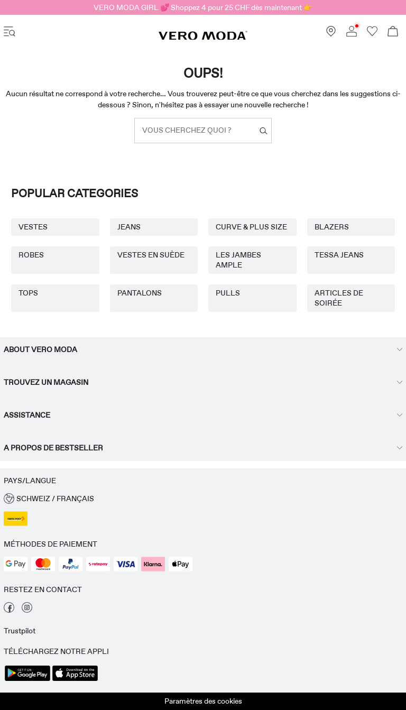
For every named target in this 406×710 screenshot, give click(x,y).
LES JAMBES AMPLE (238, 260)
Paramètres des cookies (203, 701)
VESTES (33, 227)
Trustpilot (19, 630)
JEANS (129, 227)
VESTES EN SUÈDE (150, 255)
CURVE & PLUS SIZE (251, 227)
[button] (203, 498)
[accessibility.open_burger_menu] (9, 32)
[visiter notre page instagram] (27, 610)
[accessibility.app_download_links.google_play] (27, 680)
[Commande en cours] (392, 32)
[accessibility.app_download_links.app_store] (75, 680)
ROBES (31, 255)
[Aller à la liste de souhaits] (372, 34)
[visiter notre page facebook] (9, 610)
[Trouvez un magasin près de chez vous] (331, 34)
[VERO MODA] (203, 37)
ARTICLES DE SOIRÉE (339, 298)
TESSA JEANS (339, 255)
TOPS (28, 293)
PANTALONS (139, 293)
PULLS (228, 293)
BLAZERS (332, 227)
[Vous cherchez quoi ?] (263, 131)
